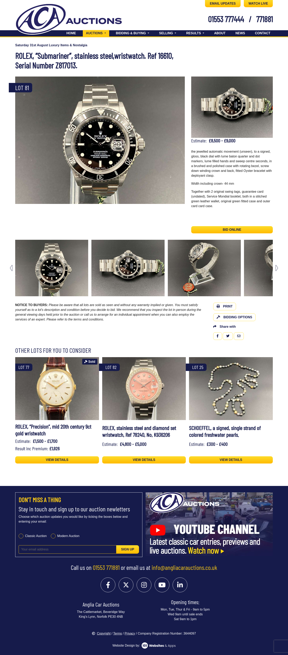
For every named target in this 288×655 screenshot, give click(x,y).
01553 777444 (226, 19)
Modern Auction (68, 536)
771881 (264, 19)
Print (225, 306)
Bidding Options (234, 317)
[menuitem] (51, 268)
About (220, 33)
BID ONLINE (232, 229)
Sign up (127, 549)
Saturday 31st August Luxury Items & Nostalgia (51, 45)
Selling (166, 33)
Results (194, 33)
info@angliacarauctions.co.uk (184, 567)
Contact (262, 33)
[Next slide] (276, 268)
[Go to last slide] (11, 268)
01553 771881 (106, 567)
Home (71, 33)
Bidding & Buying (131, 33)
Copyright (101, 633)
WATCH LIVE (258, 3)
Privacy (130, 633)
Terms (117, 633)
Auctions (97, 33)
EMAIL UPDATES (223, 3)
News (240, 33)
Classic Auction (36, 536)
